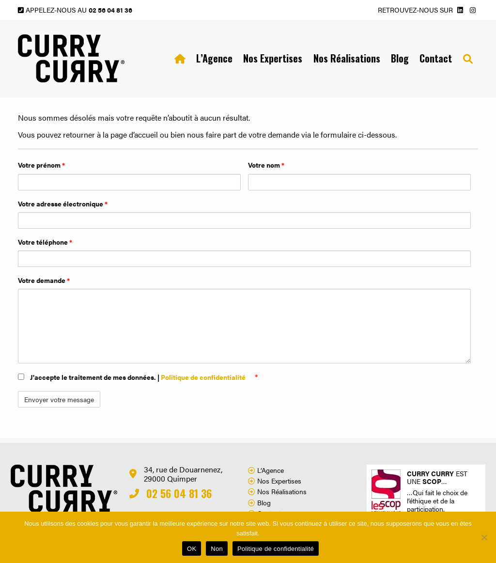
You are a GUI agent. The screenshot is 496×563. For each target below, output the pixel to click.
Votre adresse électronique (63, 203)
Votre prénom (41, 165)
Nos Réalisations (346, 58)
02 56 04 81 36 (110, 10)
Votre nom (266, 165)
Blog (400, 58)
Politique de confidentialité (204, 377)
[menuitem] (179, 58)
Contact (435, 58)
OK (191, 548)
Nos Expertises (272, 58)
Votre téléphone (45, 242)
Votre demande (44, 280)
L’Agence (214, 58)
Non (217, 548)
